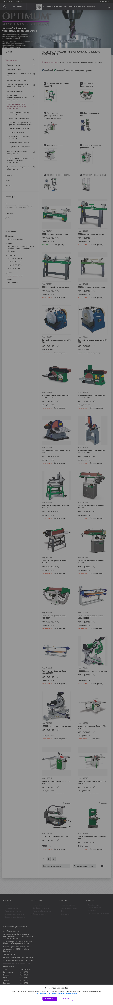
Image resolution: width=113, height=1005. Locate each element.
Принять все (50, 999)
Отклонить (66, 999)
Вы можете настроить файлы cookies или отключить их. (56, 993)
